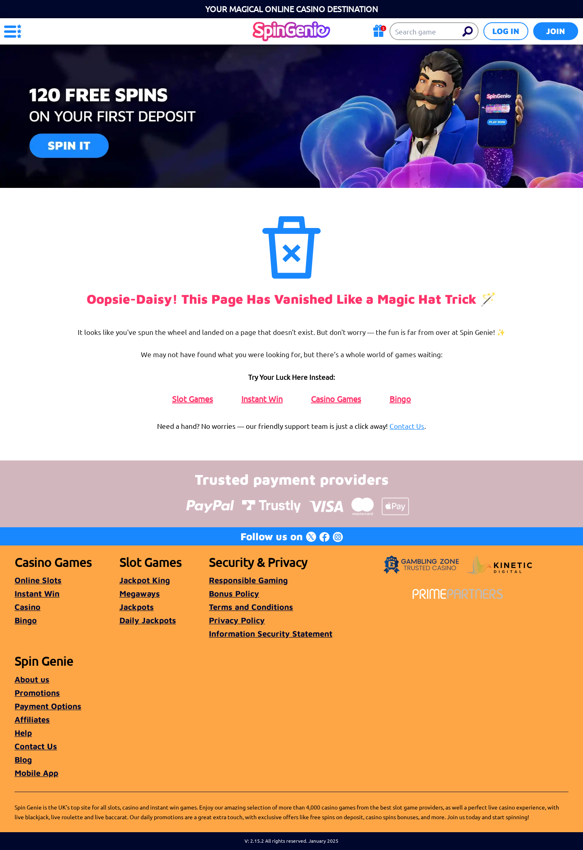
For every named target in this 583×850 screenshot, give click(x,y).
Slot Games (192, 399)
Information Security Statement (270, 633)
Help (23, 732)
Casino (27, 606)
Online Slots (38, 580)
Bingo (400, 399)
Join (555, 31)
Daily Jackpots (147, 620)
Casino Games (336, 399)
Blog (23, 759)
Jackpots (136, 606)
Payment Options (48, 706)
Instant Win (262, 399)
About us (32, 679)
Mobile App (36, 773)
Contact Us (406, 426)
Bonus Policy (234, 593)
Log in (505, 31)
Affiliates (32, 719)
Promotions (37, 692)
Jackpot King (144, 580)
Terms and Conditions (251, 606)
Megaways (139, 593)
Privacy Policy (237, 620)
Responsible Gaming (248, 580)
